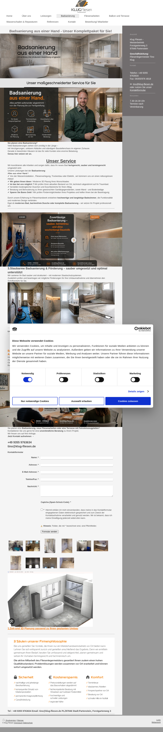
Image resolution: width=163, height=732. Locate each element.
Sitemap (20, 720)
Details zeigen (136, 391)
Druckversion (9, 720)
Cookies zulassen (128, 401)
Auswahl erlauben (81, 401)
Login (158, 720)
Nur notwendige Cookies (35, 401)
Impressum (18, 723)
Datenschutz (28, 723)
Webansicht (156, 722)
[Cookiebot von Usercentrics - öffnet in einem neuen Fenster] (137, 329)
